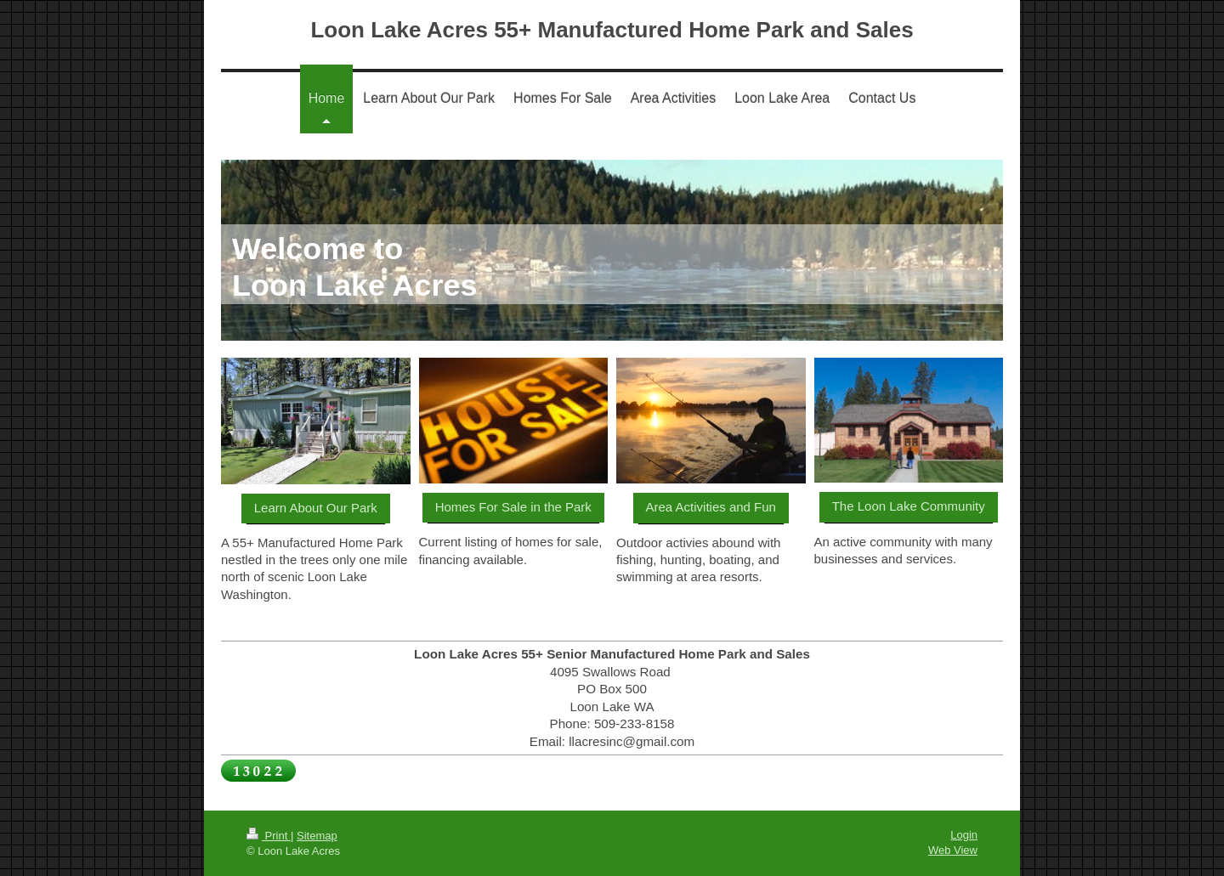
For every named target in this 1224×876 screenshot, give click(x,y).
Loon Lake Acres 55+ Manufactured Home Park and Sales (611, 29)
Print (268, 835)
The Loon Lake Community (908, 506)
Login (964, 834)
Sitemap (317, 835)
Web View (953, 850)
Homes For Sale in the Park (513, 507)
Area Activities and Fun (711, 507)
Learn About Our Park (315, 507)
